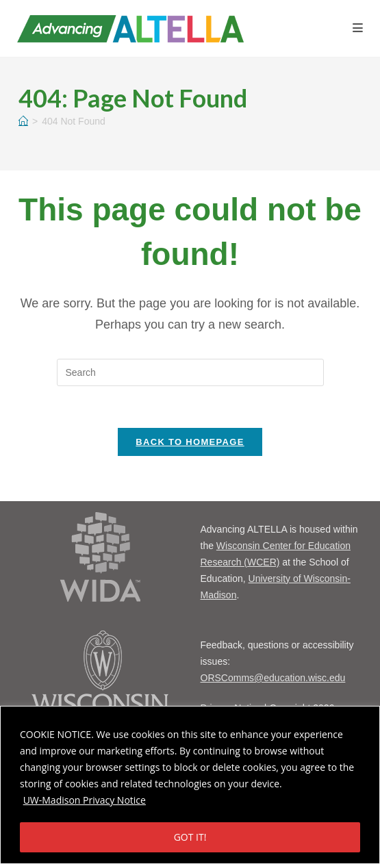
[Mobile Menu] (358, 28)
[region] (190, 785)
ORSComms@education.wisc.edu (273, 677)
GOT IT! (190, 836)
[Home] (23, 121)
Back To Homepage (190, 442)
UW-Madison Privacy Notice (84, 799)
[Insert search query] (190, 372)
